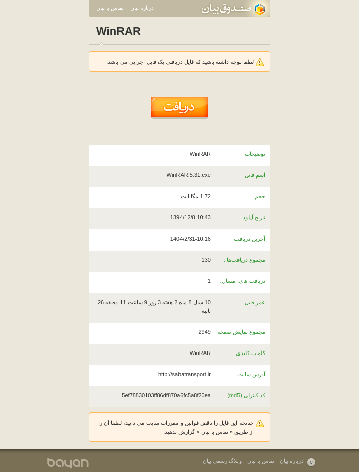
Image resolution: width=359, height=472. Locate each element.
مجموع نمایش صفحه (241, 332)
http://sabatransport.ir (184, 374)
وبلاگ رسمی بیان (222, 461)
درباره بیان (142, 8)
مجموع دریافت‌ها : (244, 260)
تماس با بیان (110, 8)
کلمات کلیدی (250, 353)
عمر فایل (255, 302)
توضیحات (255, 154)
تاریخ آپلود (254, 217)
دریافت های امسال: (242, 281)
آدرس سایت (251, 374)
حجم (260, 196)
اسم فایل (255, 175)
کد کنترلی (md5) (246, 395)
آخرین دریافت (249, 238)
